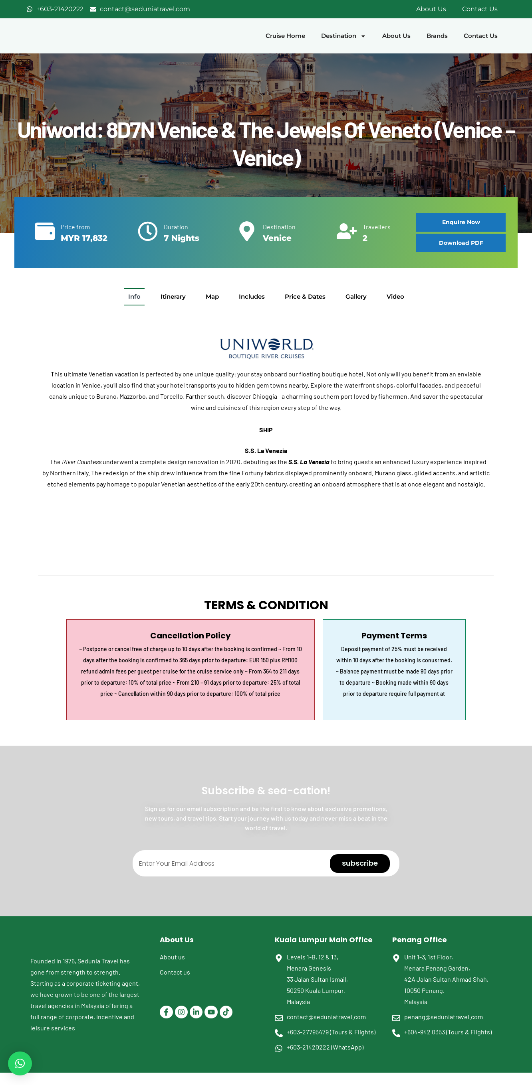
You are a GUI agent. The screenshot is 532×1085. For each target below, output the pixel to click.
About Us (431, 9)
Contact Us (480, 9)
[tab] (134, 296)
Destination (343, 36)
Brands (437, 35)
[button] (461, 243)
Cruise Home (285, 35)
